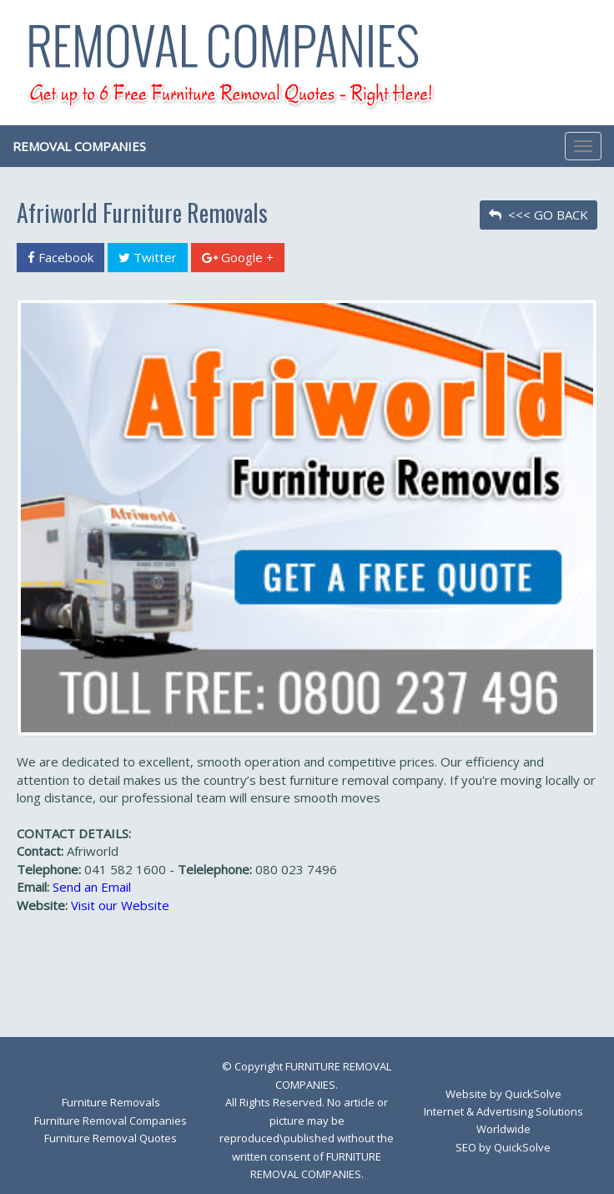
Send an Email (92, 886)
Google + (238, 257)
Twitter (147, 257)
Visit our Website (120, 905)
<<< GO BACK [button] (538, 214)
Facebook (60, 257)
